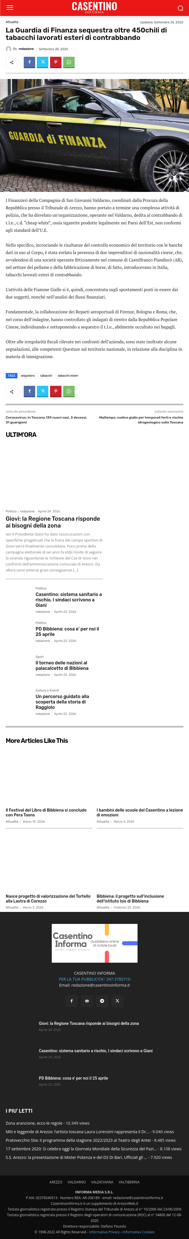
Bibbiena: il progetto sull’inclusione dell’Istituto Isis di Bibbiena (130, 899)
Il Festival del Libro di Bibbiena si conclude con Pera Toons (46, 813)
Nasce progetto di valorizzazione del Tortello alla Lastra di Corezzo (48, 899)
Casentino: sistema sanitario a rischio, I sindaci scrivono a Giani (68, 600)
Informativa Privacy (104, 1232)
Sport (39, 657)
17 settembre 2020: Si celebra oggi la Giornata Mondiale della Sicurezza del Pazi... (81, 1148)
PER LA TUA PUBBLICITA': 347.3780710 (94, 979)
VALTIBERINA (129, 1182)
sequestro (28, 376)
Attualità (12, 22)
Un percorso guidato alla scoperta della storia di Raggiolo (62, 702)
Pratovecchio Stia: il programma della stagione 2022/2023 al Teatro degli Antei (78, 1140)
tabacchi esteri (68, 376)
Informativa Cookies (139, 1232)
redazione (26, 48)
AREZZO (55, 1182)
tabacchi (46, 376)
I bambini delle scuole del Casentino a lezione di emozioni (140, 813)
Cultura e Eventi (47, 690)
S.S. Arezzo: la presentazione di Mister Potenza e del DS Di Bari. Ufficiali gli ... (76, 1157)
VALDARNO (77, 1182)
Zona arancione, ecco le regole (34, 1123)
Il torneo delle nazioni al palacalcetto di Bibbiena (61, 665)
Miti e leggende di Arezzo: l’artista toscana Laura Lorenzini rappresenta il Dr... (77, 1131)
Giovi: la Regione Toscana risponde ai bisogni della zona (53, 522)
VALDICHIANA (102, 1182)
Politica (11, 511)
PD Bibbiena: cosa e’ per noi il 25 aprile (73, 1078)
